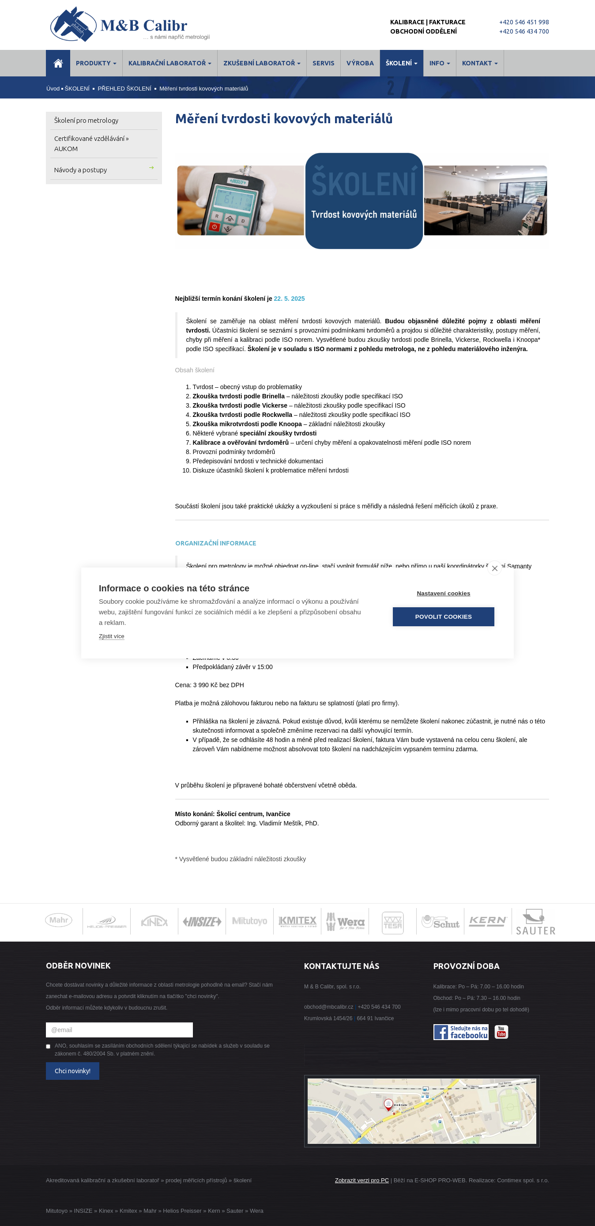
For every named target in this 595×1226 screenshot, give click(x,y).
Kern (214, 1210)
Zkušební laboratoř (262, 63)
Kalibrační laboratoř (169, 63)
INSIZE (82, 1210)
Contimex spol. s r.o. (523, 1180)
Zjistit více (111, 636)
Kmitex (128, 1210)
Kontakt (480, 63)
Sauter (234, 1210)
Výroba (360, 63)
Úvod (53, 88)
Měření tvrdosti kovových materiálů (203, 88)
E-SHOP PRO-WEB (439, 1180)
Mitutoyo (57, 1210)
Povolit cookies (443, 616)
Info (439, 63)
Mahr (150, 1210)
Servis (324, 63)
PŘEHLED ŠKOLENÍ (124, 88)
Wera (257, 1210)
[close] (494, 567)
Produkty (96, 63)
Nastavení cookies (443, 593)
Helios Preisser (182, 1210)
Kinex (106, 1210)
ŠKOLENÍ (402, 63)
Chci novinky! (72, 1071)
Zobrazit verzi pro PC (362, 1180)
